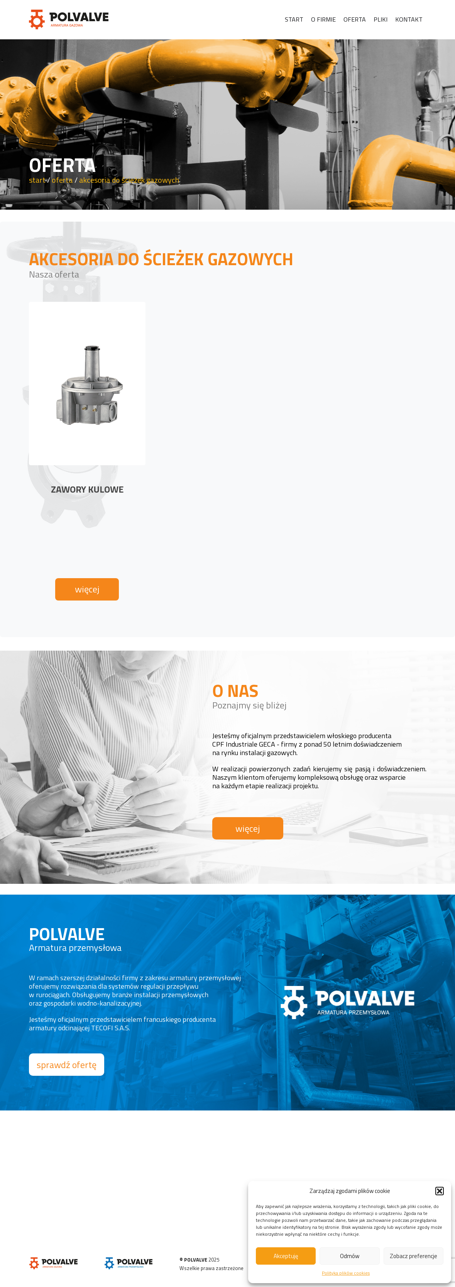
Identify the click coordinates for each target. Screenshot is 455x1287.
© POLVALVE (193, 1259)
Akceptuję (286, 1256)
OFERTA (37, 1202)
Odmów (349, 1256)
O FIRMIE (39, 1189)
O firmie (323, 19)
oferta (62, 180)
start (37, 180)
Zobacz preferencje (413, 1256)
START (36, 1176)
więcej (87, 589)
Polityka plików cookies (346, 1273)
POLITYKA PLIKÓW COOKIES (136, 1202)
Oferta (354, 19)
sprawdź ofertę (66, 1065)
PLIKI (111, 1176)
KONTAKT (116, 1189)
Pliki (380, 19)
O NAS (235, 690)
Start (294, 19)
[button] (439, 1191)
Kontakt (409, 19)
